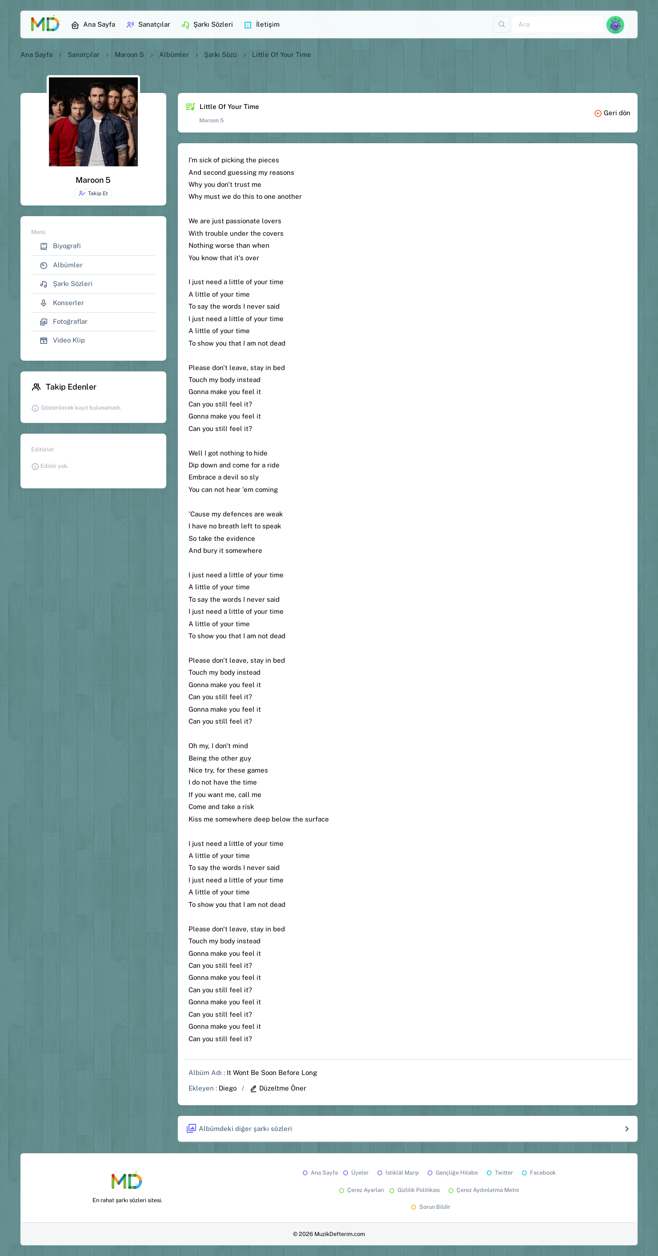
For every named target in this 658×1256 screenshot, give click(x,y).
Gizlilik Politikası (414, 1190)
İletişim (262, 24)
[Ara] (557, 24)
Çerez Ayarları (360, 1190)
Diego (228, 1088)
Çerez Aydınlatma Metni (483, 1190)
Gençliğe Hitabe (452, 1172)
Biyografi (60, 246)
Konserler (62, 303)
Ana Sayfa (93, 24)
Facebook (538, 1172)
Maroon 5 (129, 54)
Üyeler (355, 1172)
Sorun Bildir (429, 1207)
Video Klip (62, 340)
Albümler (174, 54)
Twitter (499, 1172)
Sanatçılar (148, 24)
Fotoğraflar (64, 322)
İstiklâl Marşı (397, 1172)
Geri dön (612, 113)
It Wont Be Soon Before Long (272, 1072)
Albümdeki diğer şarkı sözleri (239, 1129)
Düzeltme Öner (277, 1088)
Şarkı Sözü (220, 54)
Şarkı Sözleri (207, 24)
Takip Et (93, 193)
